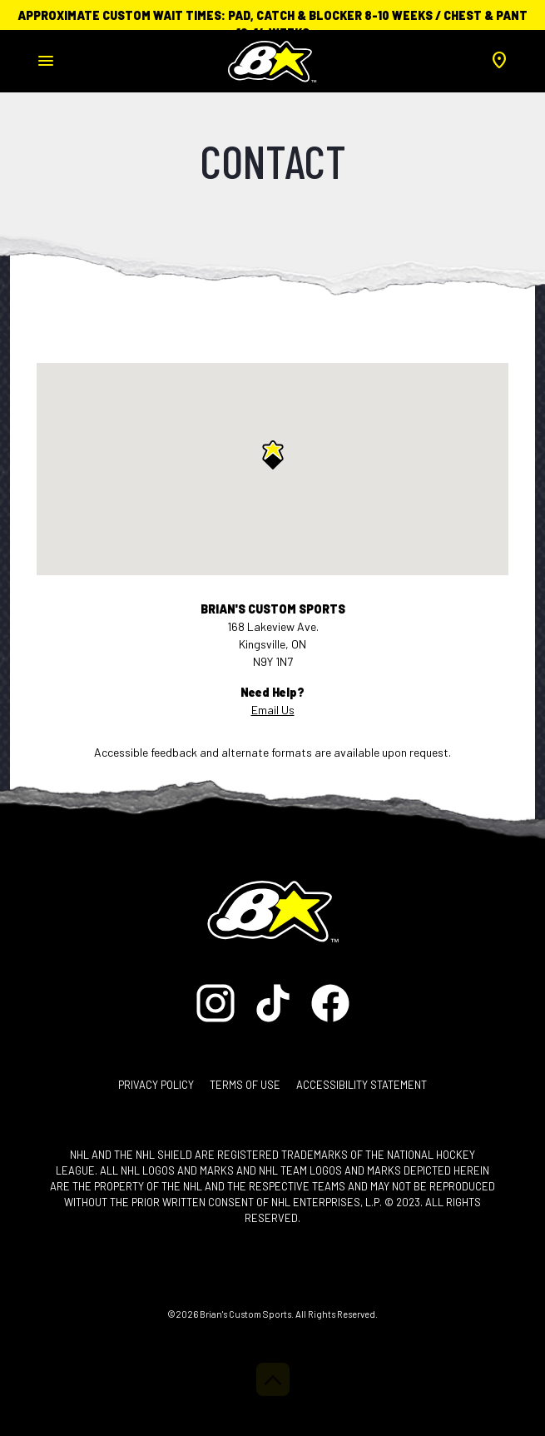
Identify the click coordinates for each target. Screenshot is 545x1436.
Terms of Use (245, 1084)
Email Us (273, 710)
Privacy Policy (156, 1084)
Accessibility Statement (361, 1084)
